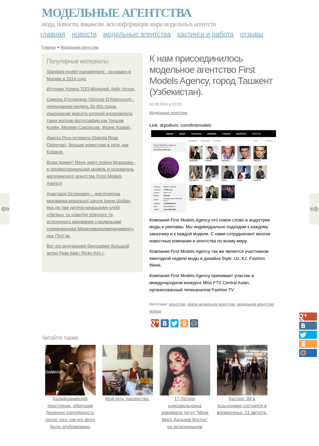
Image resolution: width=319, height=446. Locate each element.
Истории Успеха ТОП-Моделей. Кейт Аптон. (91, 88)
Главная (52, 34)
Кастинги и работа (205, 34)
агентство (177, 304)
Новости (84, 34)
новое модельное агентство (211, 304)
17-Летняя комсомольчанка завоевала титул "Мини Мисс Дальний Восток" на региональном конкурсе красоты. (185, 412)
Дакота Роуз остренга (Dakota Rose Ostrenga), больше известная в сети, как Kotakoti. (88, 144)
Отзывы (251, 34)
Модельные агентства (116, 13)
